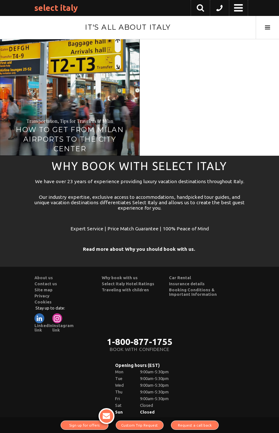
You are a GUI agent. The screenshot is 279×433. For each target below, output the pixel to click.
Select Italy (56, 7)
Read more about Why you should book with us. (139, 249)
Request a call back (195, 425)
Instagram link (63, 322)
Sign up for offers (88, 424)
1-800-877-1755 (140, 342)
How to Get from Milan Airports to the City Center (70, 139)
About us (43, 277)
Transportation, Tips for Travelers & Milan (69, 121)
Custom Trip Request (139, 425)
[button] (219, 10)
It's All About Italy (128, 27)
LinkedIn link (43, 322)
